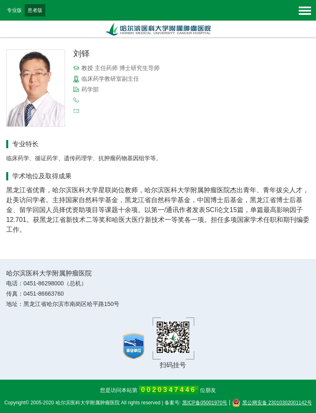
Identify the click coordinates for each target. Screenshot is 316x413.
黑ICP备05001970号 (204, 403)
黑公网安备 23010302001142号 (272, 403)
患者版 (35, 10)
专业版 (14, 10)
